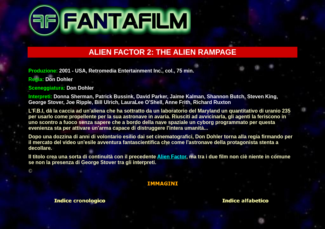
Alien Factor (171, 156)
